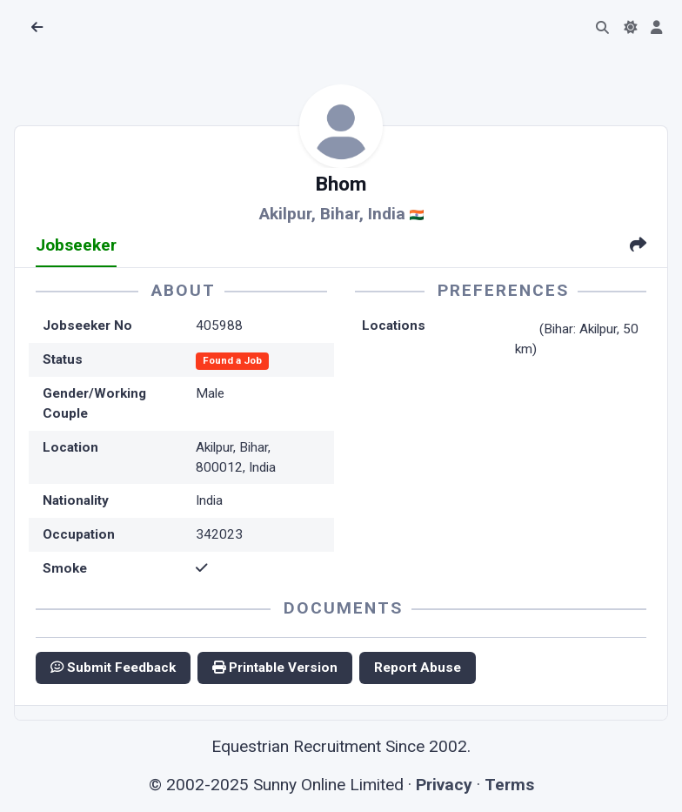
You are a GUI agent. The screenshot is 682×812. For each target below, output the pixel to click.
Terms (509, 785)
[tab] (638, 246)
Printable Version (275, 667)
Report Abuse (417, 667)
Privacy (444, 785)
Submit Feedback (113, 667)
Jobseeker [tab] (76, 245)
